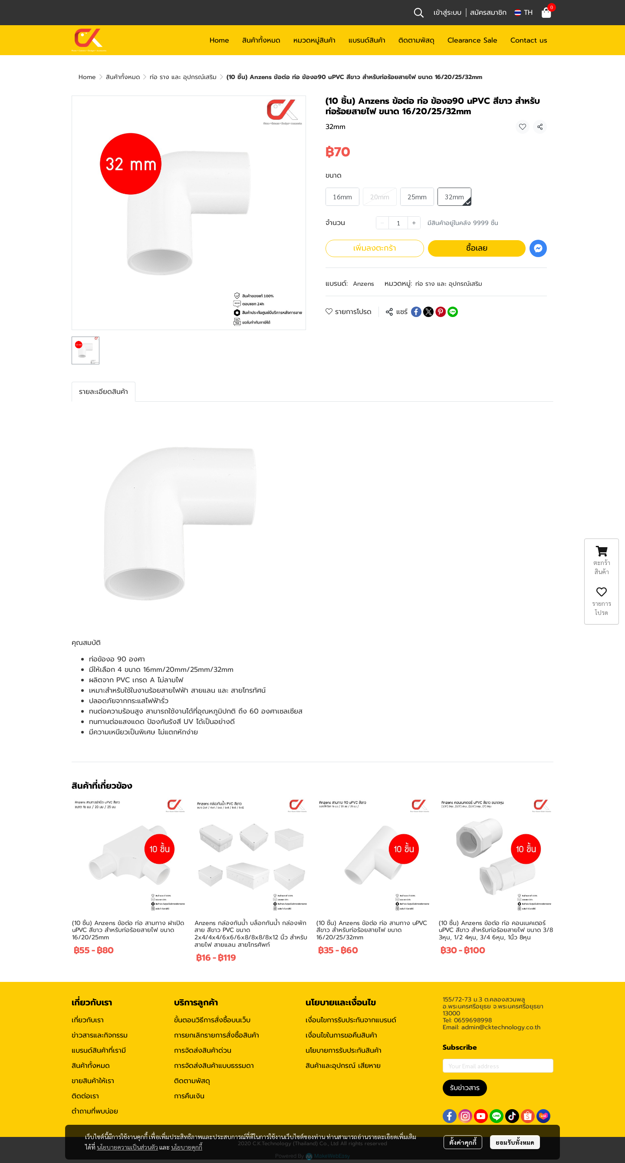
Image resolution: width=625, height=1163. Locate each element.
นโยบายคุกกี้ (186, 1147)
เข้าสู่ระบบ (447, 12)
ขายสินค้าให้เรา (93, 1081)
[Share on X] (428, 312)
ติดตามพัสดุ (192, 1081)
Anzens (363, 283)
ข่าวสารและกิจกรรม (100, 1035)
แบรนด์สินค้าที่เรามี (99, 1050)
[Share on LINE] (452, 312)
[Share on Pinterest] (440, 312)
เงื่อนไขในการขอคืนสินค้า (341, 1035)
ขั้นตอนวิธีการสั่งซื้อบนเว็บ (212, 1020)
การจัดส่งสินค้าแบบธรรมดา (214, 1066)
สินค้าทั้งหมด (123, 77)
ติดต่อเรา (85, 1096)
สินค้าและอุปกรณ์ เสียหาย (343, 1066)
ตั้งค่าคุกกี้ (463, 1142)
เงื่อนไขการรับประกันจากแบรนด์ (351, 1020)
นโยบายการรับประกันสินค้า (344, 1050)
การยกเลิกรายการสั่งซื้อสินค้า (216, 1035)
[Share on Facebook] (416, 312)
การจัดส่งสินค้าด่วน (202, 1050)
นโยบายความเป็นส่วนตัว (127, 1147)
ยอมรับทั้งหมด (515, 1142)
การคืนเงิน (189, 1096)
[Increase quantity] (414, 223)
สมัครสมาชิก (488, 12)
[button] (418, 12)
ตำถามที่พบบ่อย (95, 1111)
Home (87, 77)
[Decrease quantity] (382, 223)
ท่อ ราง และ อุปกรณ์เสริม (183, 77)
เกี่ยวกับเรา (88, 1020)
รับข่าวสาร (465, 1088)
